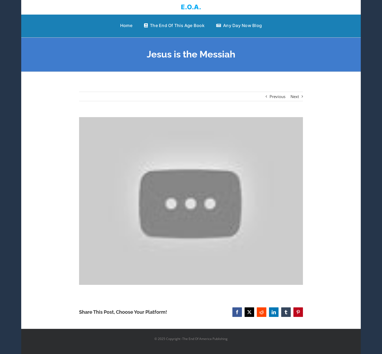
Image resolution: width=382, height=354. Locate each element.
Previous (277, 96)
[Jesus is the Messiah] (191, 201)
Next (294, 96)
